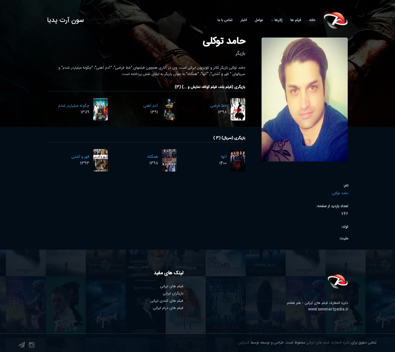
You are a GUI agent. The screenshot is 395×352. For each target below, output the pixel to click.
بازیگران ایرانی (173, 293)
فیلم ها (295, 20)
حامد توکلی (340, 193)
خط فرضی (218, 106)
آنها (224, 157)
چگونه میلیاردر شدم (73, 106)
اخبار (243, 20)
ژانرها (276, 20)
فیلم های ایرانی (171, 286)
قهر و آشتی (80, 157)
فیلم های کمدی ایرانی (166, 301)
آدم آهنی (150, 106)
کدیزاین (243, 343)
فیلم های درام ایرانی (168, 308)
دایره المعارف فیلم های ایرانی (328, 343)
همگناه (152, 157)
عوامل (259, 20)
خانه (312, 20)
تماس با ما (225, 20)
